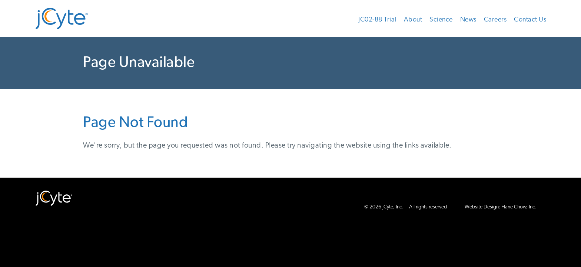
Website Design (482, 207)
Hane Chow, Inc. (519, 207)
